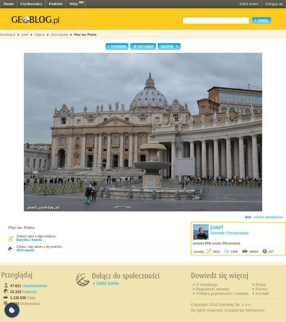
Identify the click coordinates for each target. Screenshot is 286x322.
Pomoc (262, 289)
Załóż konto (248, 3)
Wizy (73, 3)
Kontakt (262, 293)
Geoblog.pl (7, 34)
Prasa (261, 284)
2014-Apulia (59, 34)
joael (24, 34)
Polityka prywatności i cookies (222, 293)
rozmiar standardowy (268, 217)
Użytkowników (34, 286)
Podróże (56, 3)
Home (9, 3)
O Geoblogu (206, 284)
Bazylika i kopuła (29, 240)
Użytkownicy (31, 3)
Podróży (29, 292)
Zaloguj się (274, 3)
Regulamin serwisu (213, 289)
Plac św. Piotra (85, 34)
